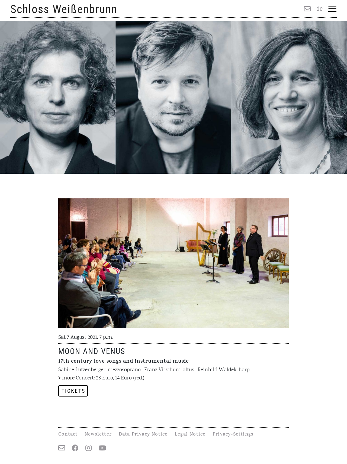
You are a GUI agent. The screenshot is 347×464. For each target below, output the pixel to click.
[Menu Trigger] (332, 9)
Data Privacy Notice (143, 435)
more (68, 378)
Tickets (73, 391)
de (319, 8)
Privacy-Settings (233, 435)
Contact (68, 435)
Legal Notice (190, 435)
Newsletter (98, 435)
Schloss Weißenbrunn (63, 9)
